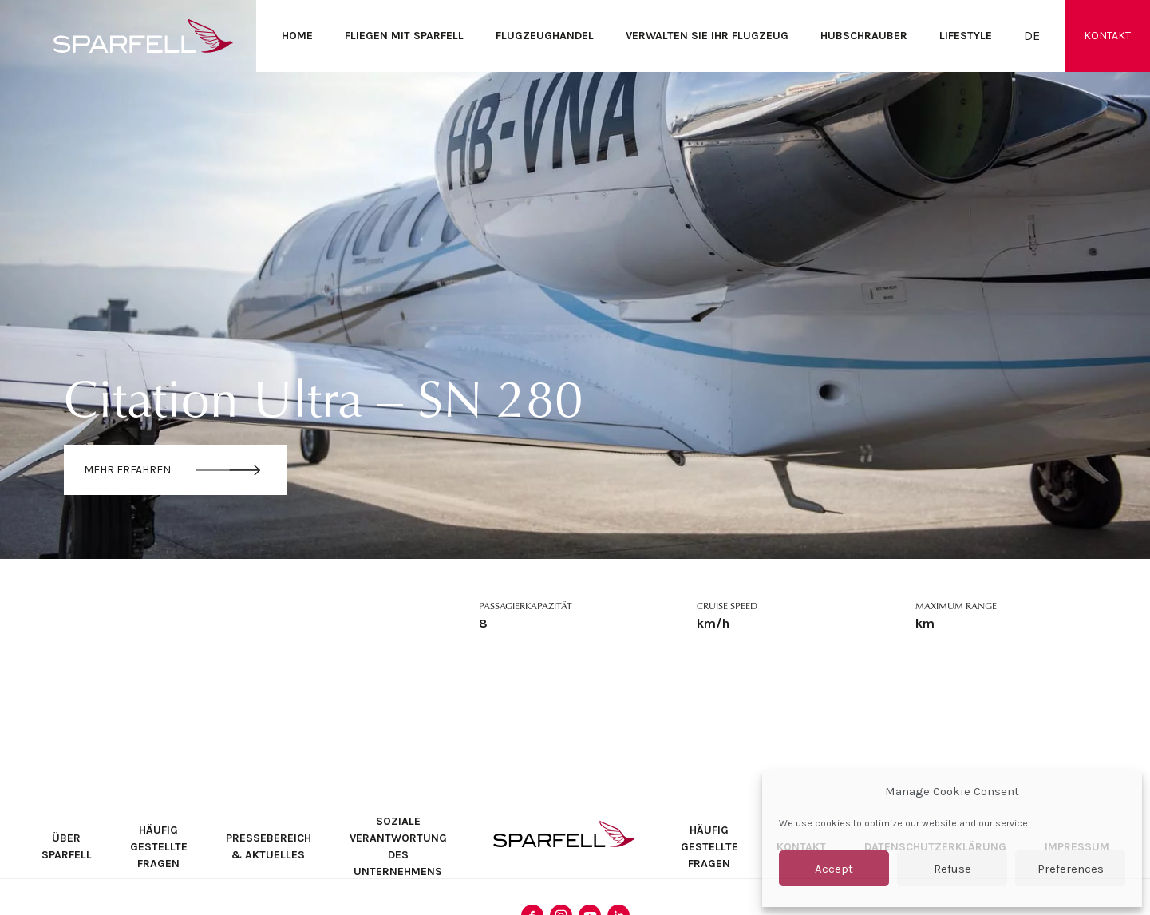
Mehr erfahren (127, 470)
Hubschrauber (863, 35)
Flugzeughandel (545, 35)
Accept (834, 869)
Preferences (1070, 869)
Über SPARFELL (66, 846)
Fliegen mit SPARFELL (404, 35)
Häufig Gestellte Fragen (159, 846)
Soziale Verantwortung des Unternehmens (398, 846)
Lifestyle (965, 35)
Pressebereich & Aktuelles (268, 846)
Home (297, 35)
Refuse (952, 869)
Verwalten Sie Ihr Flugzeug (707, 35)
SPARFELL (564, 834)
